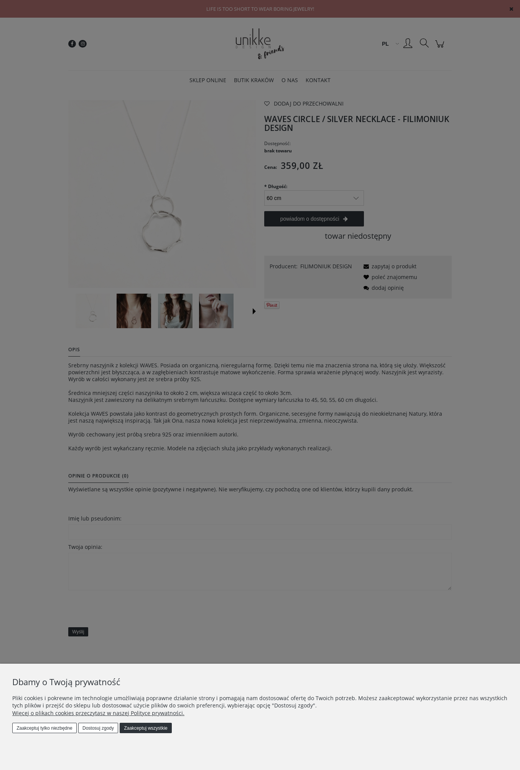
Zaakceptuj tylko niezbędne (44, 728)
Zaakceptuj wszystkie (145, 728)
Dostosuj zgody (98, 728)
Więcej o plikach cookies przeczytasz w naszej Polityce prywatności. (98, 713)
